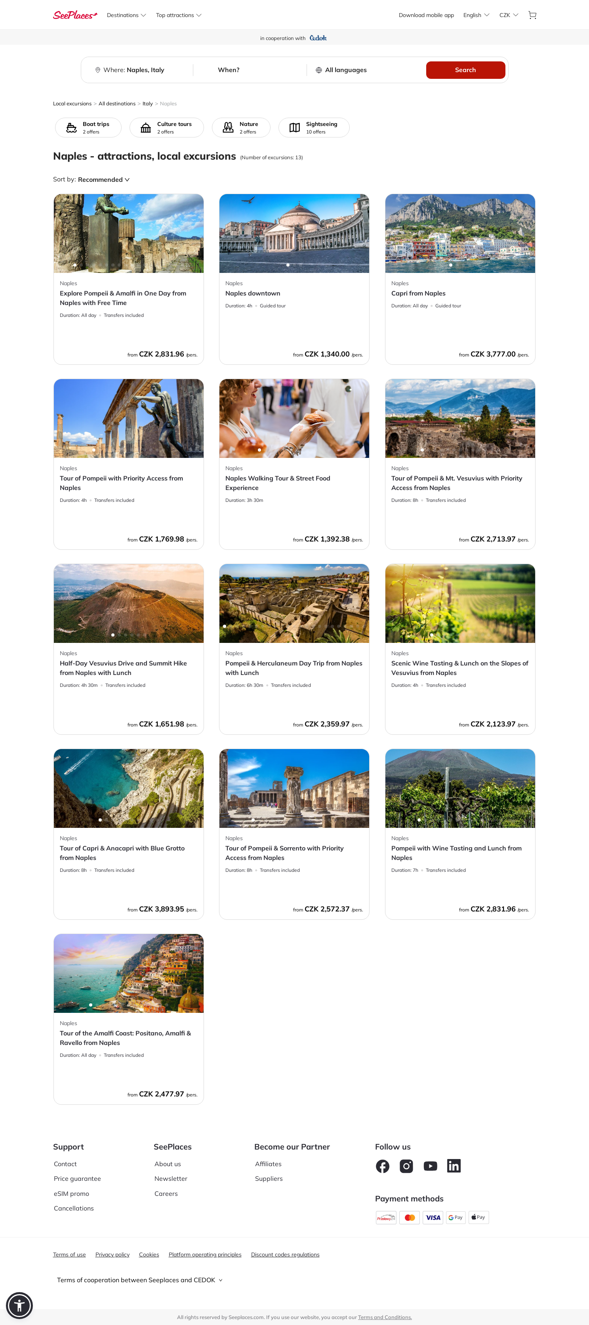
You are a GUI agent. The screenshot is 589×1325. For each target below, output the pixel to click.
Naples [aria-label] (168, 103)
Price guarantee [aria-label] (77, 1178)
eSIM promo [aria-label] (71, 1193)
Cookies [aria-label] (149, 1254)
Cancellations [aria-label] (74, 1208)
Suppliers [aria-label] (269, 1178)
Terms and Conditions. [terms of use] (385, 1317)
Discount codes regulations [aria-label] (285, 1254)
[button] (19, 1305)
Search (465, 70)
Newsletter (170, 1178)
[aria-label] (75, 15)
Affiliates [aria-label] (268, 1164)
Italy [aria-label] (148, 103)
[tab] (294, 1280)
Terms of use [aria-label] (69, 1254)
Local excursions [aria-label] (72, 103)
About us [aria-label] (167, 1164)
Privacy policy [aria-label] (112, 1254)
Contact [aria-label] (65, 1164)
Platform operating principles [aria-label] (205, 1254)
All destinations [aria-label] (117, 103)
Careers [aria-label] (166, 1193)
